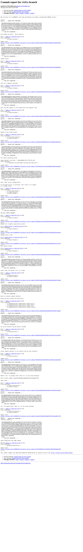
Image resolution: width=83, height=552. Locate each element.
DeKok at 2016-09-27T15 (13, 324)
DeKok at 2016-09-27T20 (13, 158)
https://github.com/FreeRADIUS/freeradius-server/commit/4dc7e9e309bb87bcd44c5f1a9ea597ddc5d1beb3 (31, 275)
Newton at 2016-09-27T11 (13, 528)
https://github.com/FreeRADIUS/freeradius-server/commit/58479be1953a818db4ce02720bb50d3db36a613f (31, 302)
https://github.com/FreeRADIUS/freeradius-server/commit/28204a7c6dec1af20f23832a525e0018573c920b (31, 333)
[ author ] (32, 13)
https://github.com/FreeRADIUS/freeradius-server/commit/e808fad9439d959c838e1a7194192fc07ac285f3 (31, 399)
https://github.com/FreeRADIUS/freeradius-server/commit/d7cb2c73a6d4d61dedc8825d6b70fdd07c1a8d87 (31, 369)
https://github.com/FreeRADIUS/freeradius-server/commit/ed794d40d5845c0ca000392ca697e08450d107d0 (31, 233)
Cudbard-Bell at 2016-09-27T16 (13, 268)
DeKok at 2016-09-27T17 (13, 255)
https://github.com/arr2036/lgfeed (61, 540)
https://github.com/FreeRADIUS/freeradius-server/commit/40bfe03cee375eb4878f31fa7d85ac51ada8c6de (31, 428)
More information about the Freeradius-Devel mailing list (16, 550)
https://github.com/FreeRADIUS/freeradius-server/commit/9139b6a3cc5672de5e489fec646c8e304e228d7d (31, 262)
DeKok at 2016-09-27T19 (13, 223)
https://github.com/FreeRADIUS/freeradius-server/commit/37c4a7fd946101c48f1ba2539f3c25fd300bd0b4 (31, 77)
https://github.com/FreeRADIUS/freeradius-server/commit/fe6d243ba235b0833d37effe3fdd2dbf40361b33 (31, 167)
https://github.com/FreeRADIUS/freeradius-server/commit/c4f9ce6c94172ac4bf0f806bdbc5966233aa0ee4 (31, 196)
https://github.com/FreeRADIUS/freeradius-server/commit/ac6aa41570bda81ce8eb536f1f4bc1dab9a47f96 (31, 496)
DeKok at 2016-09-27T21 (13, 41)
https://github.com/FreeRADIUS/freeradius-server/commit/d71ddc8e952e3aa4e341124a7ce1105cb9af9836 (31, 107)
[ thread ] (21, 13)
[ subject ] (27, 13)
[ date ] (17, 13)
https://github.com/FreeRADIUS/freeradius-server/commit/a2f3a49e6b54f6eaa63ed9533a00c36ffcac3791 (31, 289)
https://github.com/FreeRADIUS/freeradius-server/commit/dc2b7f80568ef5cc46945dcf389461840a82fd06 (31, 535)
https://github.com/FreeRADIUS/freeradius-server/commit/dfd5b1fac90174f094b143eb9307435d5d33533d (31, 48)
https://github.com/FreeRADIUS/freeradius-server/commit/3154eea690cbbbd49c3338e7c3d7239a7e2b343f (31, 465)
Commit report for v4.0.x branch (22, 10)
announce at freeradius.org (23, 6)
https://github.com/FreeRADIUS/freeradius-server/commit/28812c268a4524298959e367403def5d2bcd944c (31, 136)
